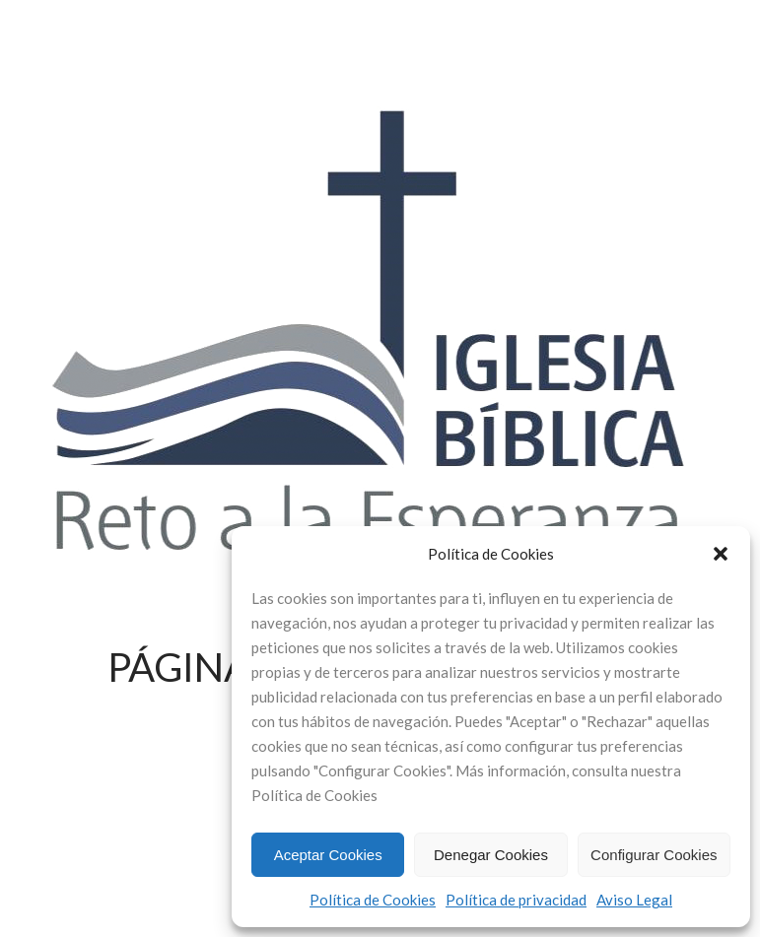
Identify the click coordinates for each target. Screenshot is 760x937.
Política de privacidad (516, 899)
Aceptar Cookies (328, 854)
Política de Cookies (373, 899)
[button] (720, 554)
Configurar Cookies (653, 854)
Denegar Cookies (491, 854)
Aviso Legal (634, 899)
